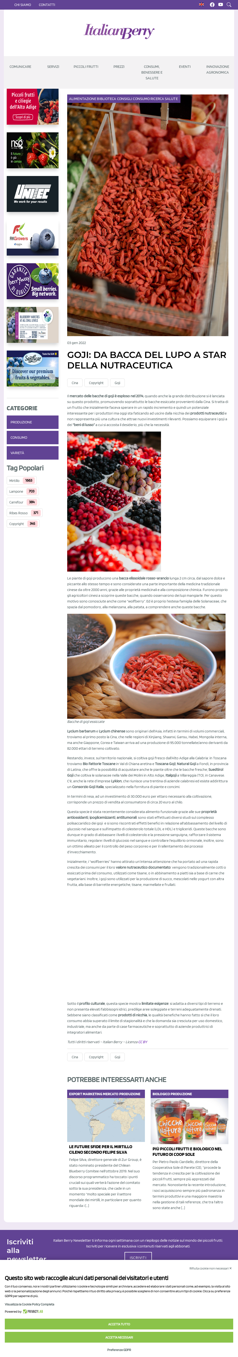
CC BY (142, 1042)
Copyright (16, 524)
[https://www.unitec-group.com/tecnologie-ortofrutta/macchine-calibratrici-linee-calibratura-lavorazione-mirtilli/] (33, 198)
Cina (75, 383)
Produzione (21, 422)
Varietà (17, 452)
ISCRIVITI (138, 1257)
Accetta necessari (119, 1337)
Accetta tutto (119, 1324)
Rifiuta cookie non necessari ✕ (211, 1268)
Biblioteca (107, 98)
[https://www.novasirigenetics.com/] (33, 154)
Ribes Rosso (18, 513)
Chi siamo (22, 4)
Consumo (19, 437)
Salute (171, 98)
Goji (117, 383)
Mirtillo (14, 481)
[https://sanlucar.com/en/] (33, 372)
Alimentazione (83, 98)
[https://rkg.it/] (33, 241)
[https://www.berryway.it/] (33, 285)
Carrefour (16, 502)
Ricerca (157, 98)
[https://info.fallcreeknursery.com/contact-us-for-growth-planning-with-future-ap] (33, 329)
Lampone (16, 491)
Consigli (125, 98)
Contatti (47, 4)
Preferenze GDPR (119, 1350)
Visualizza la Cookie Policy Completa (29, 1304)
